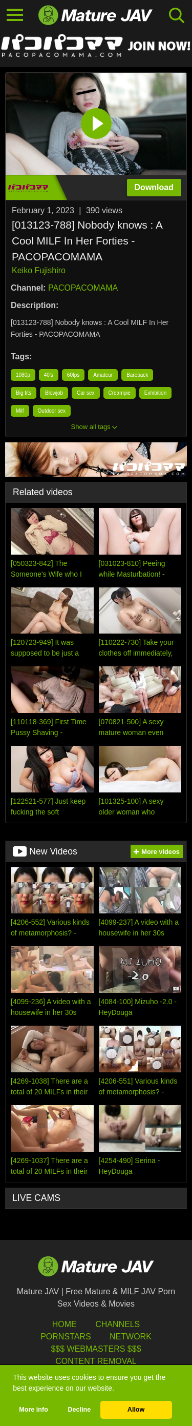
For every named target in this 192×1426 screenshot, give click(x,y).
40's (48, 375)
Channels (117, 1324)
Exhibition (155, 393)
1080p (23, 375)
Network (131, 1336)
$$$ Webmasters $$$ (96, 1348)
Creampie (120, 393)
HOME (64, 1324)
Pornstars (65, 1336)
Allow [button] (136, 1409)
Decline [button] (79, 1409)
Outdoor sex (52, 411)
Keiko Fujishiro (39, 270)
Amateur (103, 375)
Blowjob (54, 393)
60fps (73, 375)
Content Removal (96, 1361)
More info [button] (33, 1409)
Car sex (85, 393)
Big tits (23, 393)
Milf (20, 411)
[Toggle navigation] (15, 15)
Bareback (137, 375)
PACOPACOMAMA (83, 287)
